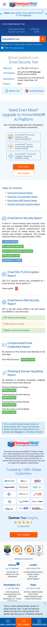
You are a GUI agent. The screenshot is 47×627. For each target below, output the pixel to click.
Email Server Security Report (20, 193)
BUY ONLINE (23, 173)
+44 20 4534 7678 (33, 568)
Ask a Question (7, 624)
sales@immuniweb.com (23, 559)
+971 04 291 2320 (33, 588)
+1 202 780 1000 (12, 588)
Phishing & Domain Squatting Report (24, 204)
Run (43, 39)
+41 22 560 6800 (12, 568)
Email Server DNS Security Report (22, 200)
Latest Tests (18, 48)
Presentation (39, 624)
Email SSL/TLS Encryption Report (22, 197)
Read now (27, 15)
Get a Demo (23, 535)
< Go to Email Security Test (13, 24)
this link (18, 614)
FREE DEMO (23, 167)
